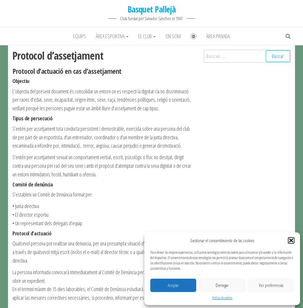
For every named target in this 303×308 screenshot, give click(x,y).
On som (173, 36)
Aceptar (173, 285)
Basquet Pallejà (152, 9)
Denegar (222, 285)
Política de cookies (222, 297)
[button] (291, 240)
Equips (79, 36)
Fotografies (193, 36)
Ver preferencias (271, 285)
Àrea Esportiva (112, 36)
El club (147, 36)
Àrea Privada (218, 36)
